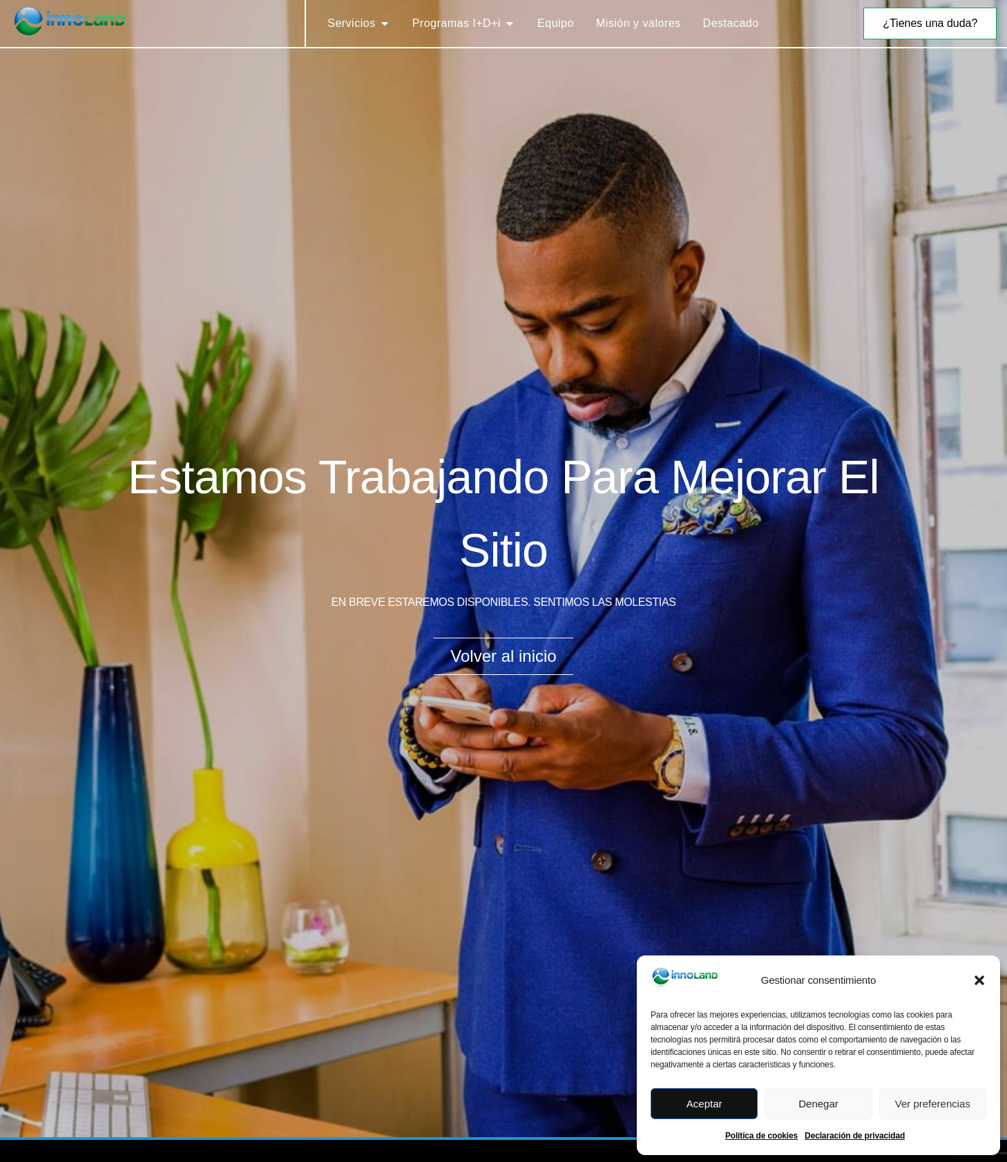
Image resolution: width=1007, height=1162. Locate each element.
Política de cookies (761, 1136)
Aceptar (704, 1103)
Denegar (818, 1103)
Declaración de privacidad (855, 1136)
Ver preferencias (932, 1103)
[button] (979, 980)
